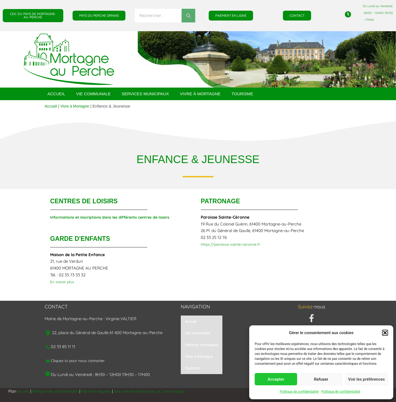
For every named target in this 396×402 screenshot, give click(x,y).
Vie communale (93, 93)
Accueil (56, 93)
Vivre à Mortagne (200, 93)
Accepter (276, 379)
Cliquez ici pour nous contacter (80, 360)
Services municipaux (145, 93)
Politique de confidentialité (299, 392)
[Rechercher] (188, 15)
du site (24, 391)
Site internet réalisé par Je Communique (157, 391)
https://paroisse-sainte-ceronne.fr (233, 244)
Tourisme (242, 93)
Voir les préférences (366, 379)
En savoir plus (63, 281)
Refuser (321, 379)
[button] (385, 333)
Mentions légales (100, 391)
